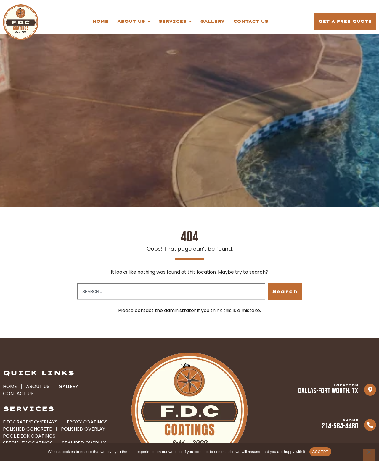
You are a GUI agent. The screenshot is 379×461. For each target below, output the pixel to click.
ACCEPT (320, 451)
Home (100, 21)
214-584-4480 (340, 431)
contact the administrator (165, 315)
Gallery (212, 21)
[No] (369, 455)
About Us (133, 21)
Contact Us (250, 21)
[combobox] (171, 296)
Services (175, 21)
